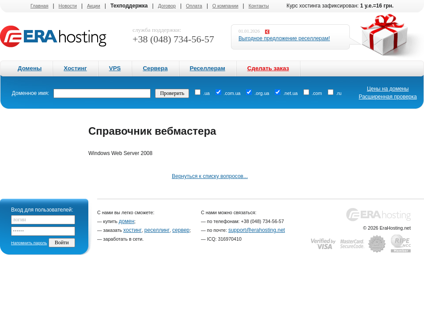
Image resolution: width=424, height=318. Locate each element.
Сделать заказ (268, 68)
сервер (180, 230)
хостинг (132, 230)
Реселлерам (207, 68)
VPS (115, 68)
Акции (93, 5)
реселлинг (157, 230)
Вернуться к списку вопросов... (210, 176)
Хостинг (75, 68)
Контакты (259, 5)
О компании (225, 5)
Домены (30, 68)
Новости (68, 5)
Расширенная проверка (387, 97)
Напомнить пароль (29, 243)
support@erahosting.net (256, 230)
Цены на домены (388, 89)
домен (126, 221)
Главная (39, 5)
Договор (167, 5)
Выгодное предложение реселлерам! (284, 38)
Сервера (155, 68)
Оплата (194, 5)
